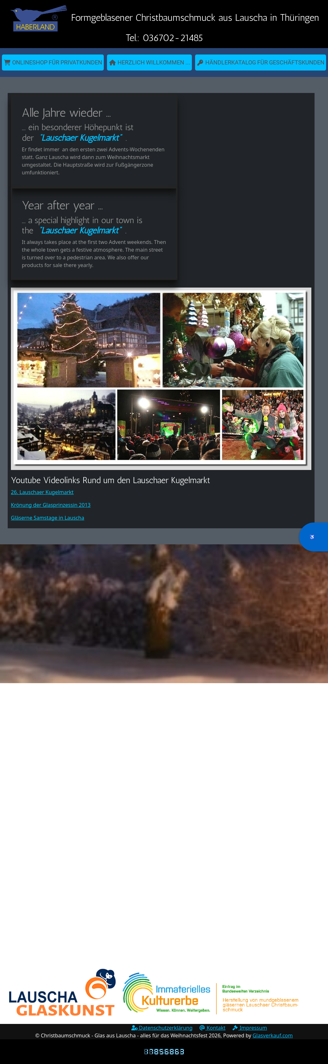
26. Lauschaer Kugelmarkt (42, 492)
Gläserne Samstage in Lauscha (47, 517)
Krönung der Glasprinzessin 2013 (51, 504)
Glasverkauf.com (273, 1035)
